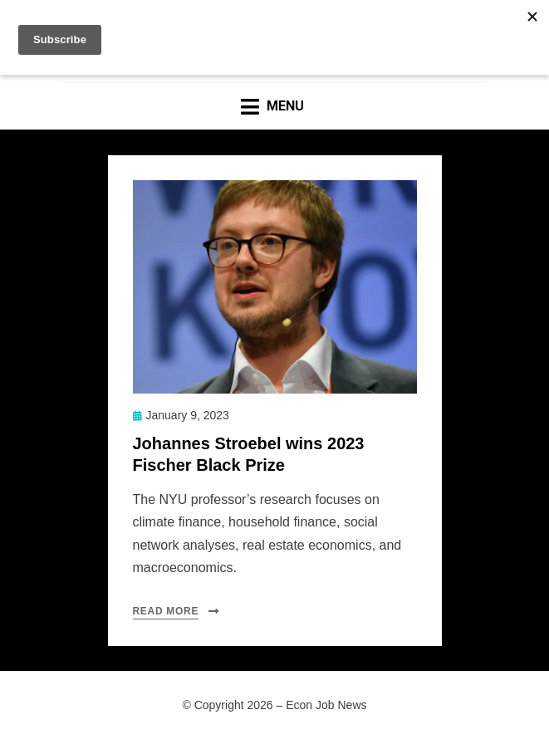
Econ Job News (326, 705)
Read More (166, 611)
